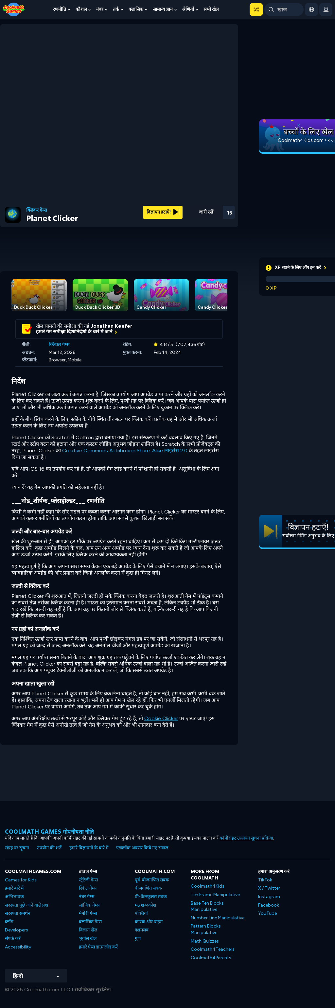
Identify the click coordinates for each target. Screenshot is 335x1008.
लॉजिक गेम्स (89, 905)
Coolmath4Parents (211, 958)
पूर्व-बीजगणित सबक (152, 880)
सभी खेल (211, 9)
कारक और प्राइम (149, 922)
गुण (138, 938)
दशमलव (142, 930)
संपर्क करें (13, 938)
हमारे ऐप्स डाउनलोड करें (98, 947)
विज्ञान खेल (88, 930)
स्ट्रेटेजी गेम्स (88, 880)
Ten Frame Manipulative (215, 894)
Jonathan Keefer (111, 326)
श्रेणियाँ (188, 9)
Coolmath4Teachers (213, 949)
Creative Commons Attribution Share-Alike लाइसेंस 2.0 (124, 450)
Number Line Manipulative (217, 918)
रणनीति (59, 9)
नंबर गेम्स (86, 896)
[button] (256, 9)
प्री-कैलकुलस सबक (151, 896)
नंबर (99, 9)
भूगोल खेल (88, 938)
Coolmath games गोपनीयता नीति (49, 831)
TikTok (265, 880)
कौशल (81, 9)
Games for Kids (21, 880)
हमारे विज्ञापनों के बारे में (88, 848)
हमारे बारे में (14, 888)
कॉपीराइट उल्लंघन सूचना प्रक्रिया (246, 838)
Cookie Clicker (161, 718)
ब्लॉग (9, 922)
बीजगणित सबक (148, 888)
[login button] (325, 9)
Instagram (269, 896)
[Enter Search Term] (284, 9)
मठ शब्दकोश (145, 905)
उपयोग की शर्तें (49, 848)
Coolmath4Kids (207, 886)
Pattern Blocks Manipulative (206, 929)
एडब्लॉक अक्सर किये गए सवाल (142, 848)
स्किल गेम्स (88, 888)
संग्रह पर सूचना (17, 848)
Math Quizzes (205, 941)
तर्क (116, 9)
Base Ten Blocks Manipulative (207, 906)
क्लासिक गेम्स (90, 922)
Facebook (268, 905)
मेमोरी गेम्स (88, 913)
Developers (16, 930)
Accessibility (18, 947)
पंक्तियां (141, 913)
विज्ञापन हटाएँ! (163, 212)
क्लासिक (136, 9)
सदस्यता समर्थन (17, 913)
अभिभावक (14, 896)
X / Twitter (269, 888)
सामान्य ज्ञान (163, 9)
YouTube (267, 913)
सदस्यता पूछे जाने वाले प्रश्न (26, 905)
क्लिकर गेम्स (36, 210)
